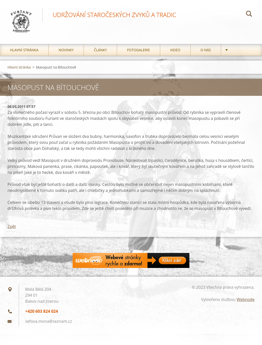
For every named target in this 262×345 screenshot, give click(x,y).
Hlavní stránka (24, 50)
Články (100, 50)
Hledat (249, 14)
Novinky (66, 50)
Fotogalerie (138, 50)
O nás (206, 50)
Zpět (11, 226)
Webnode (246, 299)
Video (175, 50)
